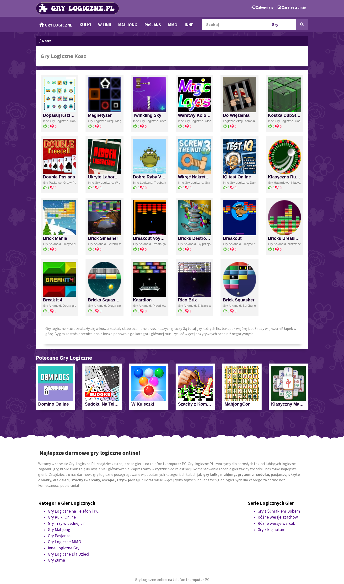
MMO (172, 24)
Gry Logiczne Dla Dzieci (68, 554)
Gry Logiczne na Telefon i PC (73, 511)
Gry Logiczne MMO (64, 541)
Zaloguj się (263, 7)
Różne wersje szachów (278, 517)
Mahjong (127, 24)
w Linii (104, 24)
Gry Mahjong (59, 529)
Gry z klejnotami (272, 529)
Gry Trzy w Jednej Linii (67, 523)
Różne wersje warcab (276, 523)
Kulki (85, 24)
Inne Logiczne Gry (63, 548)
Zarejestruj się (292, 7)
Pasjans (153, 24)
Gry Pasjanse (59, 535)
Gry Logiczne (55, 25)
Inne (189, 24)
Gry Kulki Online (62, 517)
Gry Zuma (56, 560)
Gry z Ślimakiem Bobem (279, 511)
